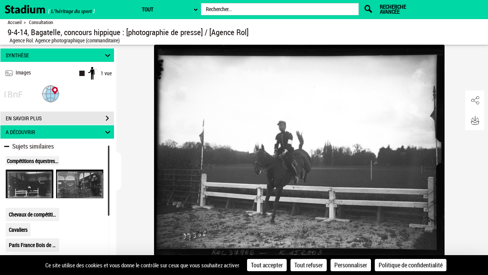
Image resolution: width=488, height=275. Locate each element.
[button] (50, 93)
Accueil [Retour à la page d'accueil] (15, 22)
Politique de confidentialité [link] (411, 265)
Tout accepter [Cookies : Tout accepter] (267, 265)
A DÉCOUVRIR (59, 132)
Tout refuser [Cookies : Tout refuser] (308, 265)
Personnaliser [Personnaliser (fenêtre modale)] (350, 265)
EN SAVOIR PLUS (60, 118)
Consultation (41, 22)
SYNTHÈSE (59, 55)
